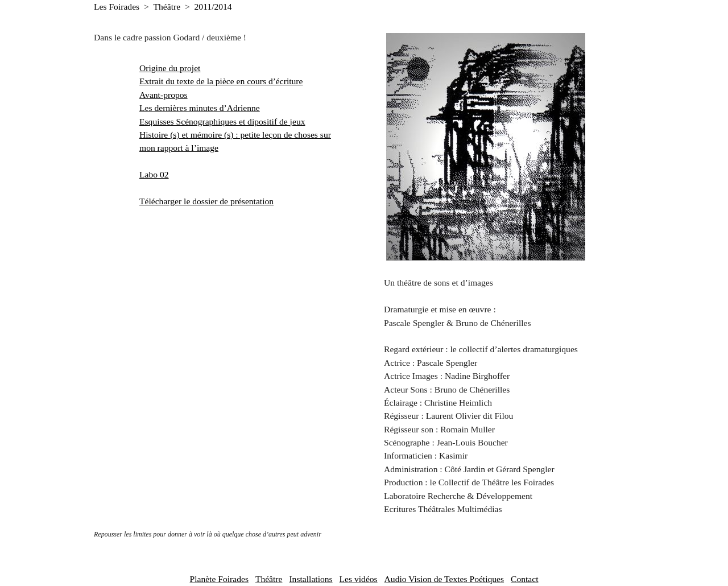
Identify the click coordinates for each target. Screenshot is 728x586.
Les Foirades (116, 6)
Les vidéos (359, 579)
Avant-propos (163, 95)
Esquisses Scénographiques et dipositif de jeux (222, 121)
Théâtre (167, 6)
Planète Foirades (219, 579)
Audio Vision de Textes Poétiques (444, 579)
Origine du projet (169, 68)
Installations (310, 579)
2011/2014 (213, 6)
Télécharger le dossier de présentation (206, 201)
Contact (525, 579)
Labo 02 (154, 174)
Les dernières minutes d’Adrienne (199, 108)
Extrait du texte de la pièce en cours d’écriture (221, 81)
